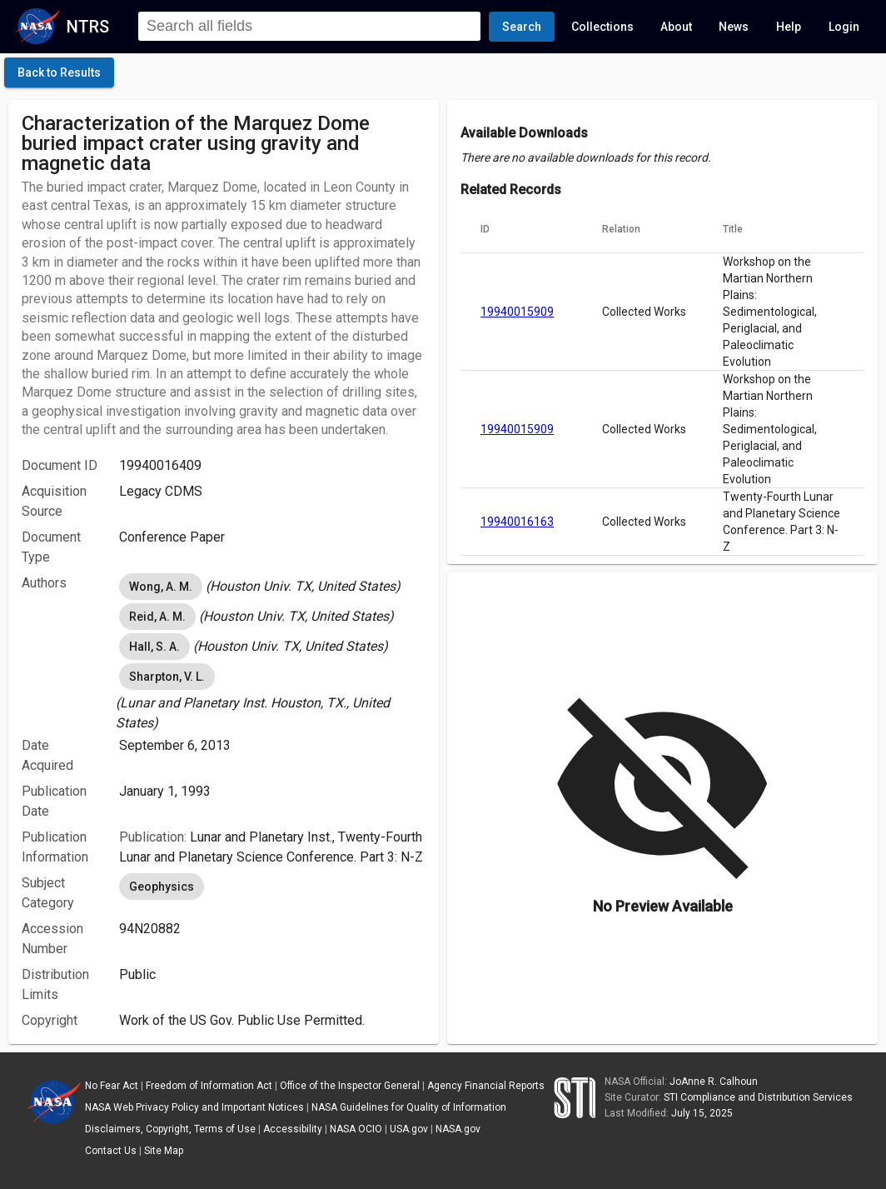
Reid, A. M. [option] (157, 616)
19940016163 (517, 521)
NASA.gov (458, 1129)
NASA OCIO (356, 1129)
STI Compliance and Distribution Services (758, 1097)
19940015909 (517, 311)
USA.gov (409, 1129)
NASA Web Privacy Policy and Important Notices (194, 1107)
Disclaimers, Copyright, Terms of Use (170, 1129)
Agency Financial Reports (486, 1086)
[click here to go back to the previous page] (59, 72)
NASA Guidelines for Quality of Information (408, 1107)
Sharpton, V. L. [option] (167, 676)
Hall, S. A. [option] (154, 646)
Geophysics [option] (161, 886)
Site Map (163, 1151)
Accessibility (292, 1129)
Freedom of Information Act (209, 1086)
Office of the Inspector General (350, 1086)
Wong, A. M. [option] (160, 586)
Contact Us (111, 1151)
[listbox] (272, 586)
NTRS (88, 27)
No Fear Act (111, 1086)
